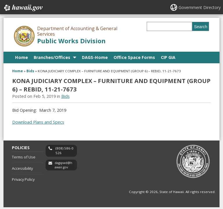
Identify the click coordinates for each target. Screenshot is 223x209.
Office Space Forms (134, 57)
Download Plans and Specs (38, 122)
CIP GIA (168, 57)
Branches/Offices (52, 57)
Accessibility (22, 168)
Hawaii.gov (23, 7)
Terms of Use (23, 157)
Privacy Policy (23, 179)
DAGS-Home (95, 57)
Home (21, 57)
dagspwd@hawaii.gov (63, 165)
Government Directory (200, 7)
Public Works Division (71, 41)
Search (200, 26)
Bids (30, 71)
